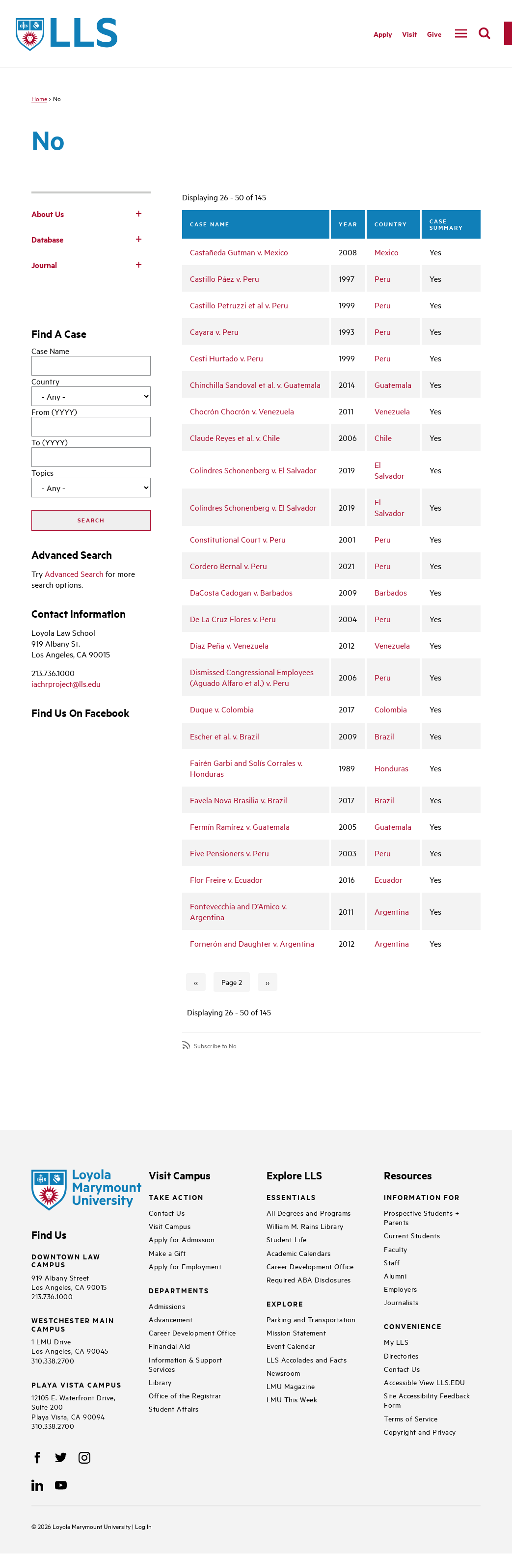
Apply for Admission (182, 1239)
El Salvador (389, 470)
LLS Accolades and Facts (307, 1359)
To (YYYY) (49, 441)
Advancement (171, 1319)
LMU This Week (292, 1399)
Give (434, 33)
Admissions (167, 1305)
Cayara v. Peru (214, 331)
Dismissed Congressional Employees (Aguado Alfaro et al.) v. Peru (252, 677)
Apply (383, 33)
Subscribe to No (215, 1045)
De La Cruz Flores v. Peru (233, 618)
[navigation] (461, 33)
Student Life (287, 1239)
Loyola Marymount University (85, 1526)
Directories (401, 1355)
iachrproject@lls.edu (66, 683)
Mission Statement (296, 1332)
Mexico (387, 251)
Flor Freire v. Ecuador (226, 879)
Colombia (391, 709)
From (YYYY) (54, 411)
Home (39, 98)
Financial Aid (169, 1345)
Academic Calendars (299, 1252)
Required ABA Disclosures (309, 1279)
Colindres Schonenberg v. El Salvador (253, 469)
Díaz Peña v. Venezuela (229, 645)
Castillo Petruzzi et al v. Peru (239, 305)
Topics (42, 472)
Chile (383, 437)
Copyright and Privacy (420, 1431)
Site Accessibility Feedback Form (427, 1399)
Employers (400, 1288)
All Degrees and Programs (309, 1212)
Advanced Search (74, 573)
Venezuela (392, 411)
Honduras (391, 768)
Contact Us (167, 1212)
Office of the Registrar (185, 1395)
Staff (392, 1262)
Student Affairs (174, 1408)
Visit (409, 33)
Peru (383, 278)
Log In (143, 1526)
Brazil (384, 736)
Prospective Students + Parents (421, 1217)
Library (160, 1382)
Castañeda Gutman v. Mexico (239, 251)
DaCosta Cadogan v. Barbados (241, 592)
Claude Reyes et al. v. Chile (235, 437)
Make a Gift (167, 1252)
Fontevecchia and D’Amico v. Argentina (238, 911)
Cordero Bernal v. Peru (228, 565)
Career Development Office (192, 1332)
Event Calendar (291, 1345)
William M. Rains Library (305, 1225)
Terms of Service (410, 1418)
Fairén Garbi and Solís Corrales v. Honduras (246, 768)
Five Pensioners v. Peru (229, 852)
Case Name (50, 350)
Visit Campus (169, 1225)
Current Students (412, 1235)
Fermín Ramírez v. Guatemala (240, 826)
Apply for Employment (185, 1266)
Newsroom (283, 1372)
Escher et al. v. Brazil (224, 736)
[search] (484, 33)
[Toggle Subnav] (139, 213)
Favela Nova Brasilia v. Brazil (238, 799)
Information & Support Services (185, 1364)
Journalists (401, 1302)
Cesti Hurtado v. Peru (226, 358)
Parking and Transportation (311, 1319)
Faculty (395, 1249)
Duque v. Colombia (222, 709)
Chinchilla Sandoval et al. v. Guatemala (255, 384)
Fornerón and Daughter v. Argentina (252, 943)
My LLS (396, 1341)
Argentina (392, 911)
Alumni (395, 1275)
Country (45, 381)
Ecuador (389, 879)
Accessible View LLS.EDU (424, 1382)
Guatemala (393, 384)
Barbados (391, 592)
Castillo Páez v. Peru (224, 278)
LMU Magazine (291, 1385)
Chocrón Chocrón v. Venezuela (242, 411)
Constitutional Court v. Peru (238, 539)
